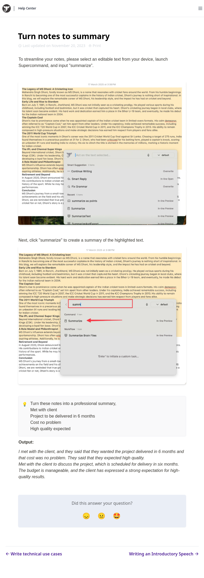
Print (94, 45)
